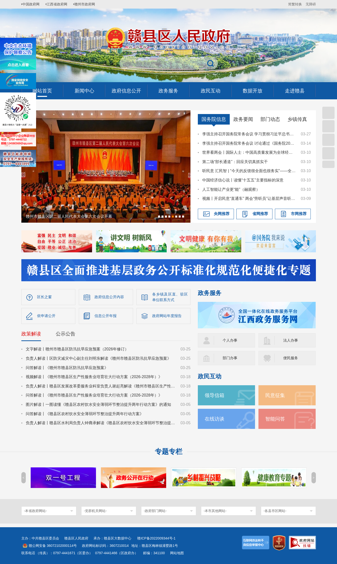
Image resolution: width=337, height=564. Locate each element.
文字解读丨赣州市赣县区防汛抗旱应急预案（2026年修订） (77, 350)
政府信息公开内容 (110, 297)
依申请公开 (47, 316)
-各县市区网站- (275, 511)
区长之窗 (45, 297)
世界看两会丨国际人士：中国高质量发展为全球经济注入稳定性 (249, 152)
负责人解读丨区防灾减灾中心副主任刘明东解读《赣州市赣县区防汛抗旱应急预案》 (98, 360)
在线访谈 (215, 419)
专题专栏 (168, 451)
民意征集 (276, 395)
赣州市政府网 (89, 4)
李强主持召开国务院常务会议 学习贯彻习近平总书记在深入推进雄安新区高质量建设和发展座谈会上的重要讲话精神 (249, 134)
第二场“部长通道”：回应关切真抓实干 (235, 162)
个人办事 (230, 340)
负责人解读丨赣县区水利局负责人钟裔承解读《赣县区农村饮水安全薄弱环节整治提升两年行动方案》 (101, 424)
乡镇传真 (297, 119)
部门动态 (270, 119)
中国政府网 (32, 4)
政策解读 (31, 335)
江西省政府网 (60, 4)
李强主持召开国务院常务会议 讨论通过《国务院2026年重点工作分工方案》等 (249, 143)
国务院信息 (214, 119)
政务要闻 (243, 119)
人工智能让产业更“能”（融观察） (231, 189)
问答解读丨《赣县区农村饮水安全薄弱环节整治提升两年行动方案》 (85, 415)
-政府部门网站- (155, 511)
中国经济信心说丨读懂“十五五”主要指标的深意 (242, 180)
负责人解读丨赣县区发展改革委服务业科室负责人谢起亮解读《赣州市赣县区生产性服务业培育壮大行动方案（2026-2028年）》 (101, 387)
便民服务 (291, 358)
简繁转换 (295, 4)
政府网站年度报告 (168, 316)
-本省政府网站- (35, 511)
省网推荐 (260, 214)
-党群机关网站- (95, 511)
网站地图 (177, 553)
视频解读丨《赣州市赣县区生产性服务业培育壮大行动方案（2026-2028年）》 (94, 378)
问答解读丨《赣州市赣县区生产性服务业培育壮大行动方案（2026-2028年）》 (94, 396)
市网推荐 (299, 214)
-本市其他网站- (215, 511)
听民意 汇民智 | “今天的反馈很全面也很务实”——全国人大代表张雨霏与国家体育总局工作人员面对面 (249, 171)
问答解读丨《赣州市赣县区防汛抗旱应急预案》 (67, 369)
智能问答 (276, 419)
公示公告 (65, 335)
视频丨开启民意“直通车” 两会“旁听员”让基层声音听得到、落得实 (249, 198)
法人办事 (291, 340)
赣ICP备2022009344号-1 (156, 538)
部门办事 (230, 358)
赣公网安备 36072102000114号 (53, 546)
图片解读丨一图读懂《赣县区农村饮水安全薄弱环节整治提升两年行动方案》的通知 (98, 406)
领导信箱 (215, 395)
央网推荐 (221, 214)
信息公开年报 (106, 316)
